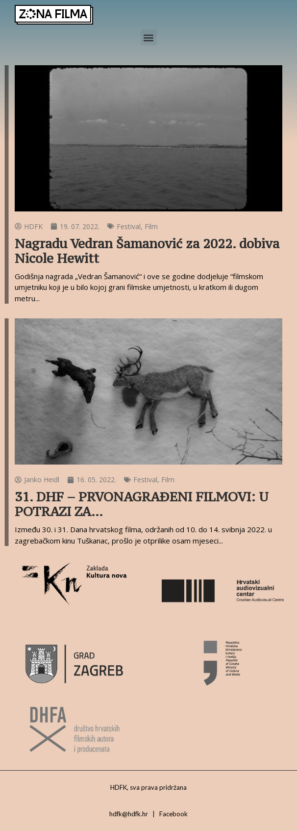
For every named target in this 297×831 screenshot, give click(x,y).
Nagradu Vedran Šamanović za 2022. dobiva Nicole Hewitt (147, 250)
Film (151, 226)
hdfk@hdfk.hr (128, 814)
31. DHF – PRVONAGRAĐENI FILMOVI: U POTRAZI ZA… (142, 504)
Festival (129, 226)
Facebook (173, 814)
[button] (149, 37)
